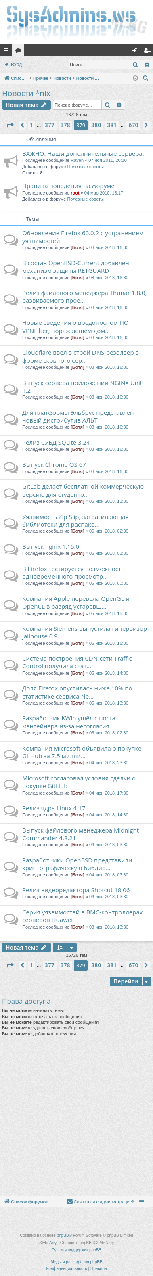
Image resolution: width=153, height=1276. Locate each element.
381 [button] (112, 125)
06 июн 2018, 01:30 (108, 553)
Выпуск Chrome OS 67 (54, 464)
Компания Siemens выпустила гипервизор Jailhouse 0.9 (84, 632)
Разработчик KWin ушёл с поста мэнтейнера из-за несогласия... (68, 722)
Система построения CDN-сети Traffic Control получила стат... (77, 662)
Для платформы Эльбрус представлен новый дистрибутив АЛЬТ (78, 416)
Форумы (19, 52)
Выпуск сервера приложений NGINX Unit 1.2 (82, 386)
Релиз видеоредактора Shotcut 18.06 (76, 890)
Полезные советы (85, 166)
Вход (16, 64)
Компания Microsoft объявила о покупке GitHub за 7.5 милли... (82, 752)
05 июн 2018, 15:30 (108, 613)
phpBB (63, 1235)
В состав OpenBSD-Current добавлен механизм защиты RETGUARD (75, 266)
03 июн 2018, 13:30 (108, 927)
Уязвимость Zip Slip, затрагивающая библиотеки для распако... (75, 520)
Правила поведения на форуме (68, 186)
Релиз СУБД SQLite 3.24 (56, 442)
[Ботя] (77, 247)
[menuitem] (145, 78)
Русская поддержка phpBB (76, 1250)
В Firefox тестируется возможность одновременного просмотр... (73, 572)
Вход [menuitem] (136, 52)
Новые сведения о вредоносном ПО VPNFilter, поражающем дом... (75, 326)
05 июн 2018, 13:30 (108, 703)
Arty (53, 1242)
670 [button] (133, 125)
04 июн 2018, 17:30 (108, 793)
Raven (77, 160)
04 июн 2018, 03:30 (108, 844)
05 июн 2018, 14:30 (108, 673)
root (75, 192)
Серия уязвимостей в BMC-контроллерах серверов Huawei (82, 916)
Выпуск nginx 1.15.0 (50, 546)
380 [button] (96, 125)
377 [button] (49, 125)
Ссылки (7, 52)
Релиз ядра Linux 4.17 (53, 808)
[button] (10, 125)
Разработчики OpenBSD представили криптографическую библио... (77, 864)
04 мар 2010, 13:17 (103, 192)
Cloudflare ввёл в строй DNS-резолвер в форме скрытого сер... (80, 356)
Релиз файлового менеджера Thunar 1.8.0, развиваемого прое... (84, 296)
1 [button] (31, 125)
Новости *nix (26, 93)
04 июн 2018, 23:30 (108, 762)
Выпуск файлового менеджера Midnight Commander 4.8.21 (80, 834)
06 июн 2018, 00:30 (108, 583)
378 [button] (65, 125)
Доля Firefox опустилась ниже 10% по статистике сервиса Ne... (77, 692)
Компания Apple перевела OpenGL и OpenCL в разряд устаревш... (76, 602)
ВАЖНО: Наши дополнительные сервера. (83, 153)
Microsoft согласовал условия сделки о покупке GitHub (79, 782)
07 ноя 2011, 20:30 (107, 160)
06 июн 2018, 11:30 (108, 501)
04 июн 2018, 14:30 (108, 814)
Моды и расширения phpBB (76, 1262)
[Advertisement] (75, 1116)
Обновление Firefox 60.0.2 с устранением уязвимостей (83, 237)
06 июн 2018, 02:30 (108, 531)
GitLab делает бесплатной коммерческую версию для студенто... (83, 490)
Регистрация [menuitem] (148, 52)
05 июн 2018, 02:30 (108, 732)
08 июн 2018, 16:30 (108, 247)
